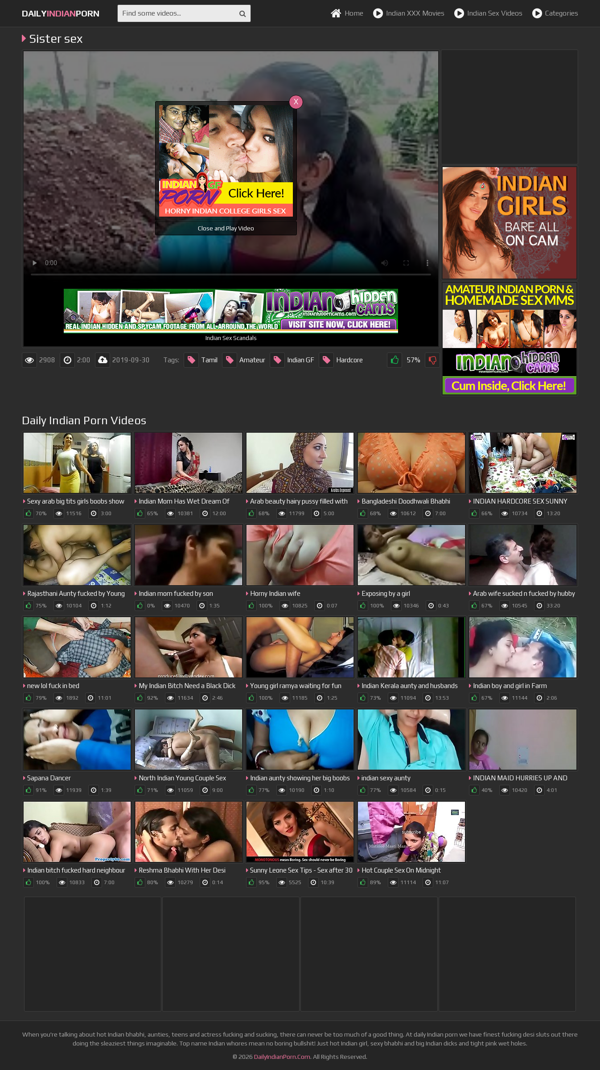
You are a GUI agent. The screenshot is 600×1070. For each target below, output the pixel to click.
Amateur (243, 360)
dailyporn (60, 13)
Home (346, 13)
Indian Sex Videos (488, 13)
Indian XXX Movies (408, 13)
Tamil (201, 360)
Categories (555, 13)
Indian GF (292, 360)
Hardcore (341, 360)
